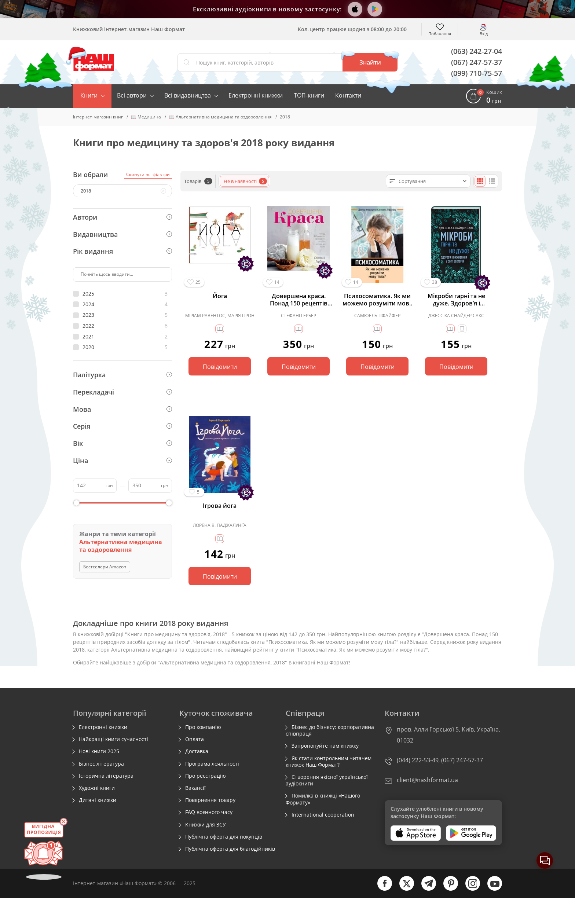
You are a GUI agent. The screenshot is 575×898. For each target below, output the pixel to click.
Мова (122, 409)
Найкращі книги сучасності (113, 739)
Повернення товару (210, 800)
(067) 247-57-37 (476, 62)
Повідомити (220, 367)
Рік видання (122, 251)
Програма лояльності (212, 763)
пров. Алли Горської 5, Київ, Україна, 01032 (448, 734)
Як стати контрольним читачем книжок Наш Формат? (328, 761)
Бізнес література (101, 763)
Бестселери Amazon (104, 567)
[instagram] (469, 889)
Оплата (194, 739)
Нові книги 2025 (99, 751)
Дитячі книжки (97, 800)
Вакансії (195, 788)
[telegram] (425, 889)
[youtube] (491, 889)
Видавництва (122, 234)
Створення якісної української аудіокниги (327, 780)
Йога (220, 296)
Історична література (106, 776)
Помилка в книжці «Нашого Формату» (323, 799)
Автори (122, 217)
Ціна (122, 460)
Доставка (196, 751)
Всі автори (132, 95)
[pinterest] (447, 889)
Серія (122, 426)
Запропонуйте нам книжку (325, 746)
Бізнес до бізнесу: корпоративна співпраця (330, 730)
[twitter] (403, 889)
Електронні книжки (255, 95)
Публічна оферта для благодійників (230, 849)
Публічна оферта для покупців (223, 836)
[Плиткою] (480, 181)
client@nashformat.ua (427, 780)
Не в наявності (245, 181)
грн (109, 485)
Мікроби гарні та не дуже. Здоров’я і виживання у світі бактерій (456, 299)
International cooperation (323, 814)
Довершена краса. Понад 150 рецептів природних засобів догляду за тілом (298, 299)
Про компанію (203, 727)
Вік (122, 443)
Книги (89, 95)
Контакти (348, 95)
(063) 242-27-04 (476, 51)
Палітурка (122, 374)
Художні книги (97, 788)
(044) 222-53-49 (418, 760)
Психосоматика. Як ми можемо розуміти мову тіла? (378, 299)
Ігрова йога (220, 506)
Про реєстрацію (205, 776)
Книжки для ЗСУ (205, 824)
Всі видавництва (187, 95)
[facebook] (381, 889)
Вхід (484, 33)
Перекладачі (122, 392)
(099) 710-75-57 (476, 73)
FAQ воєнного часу (208, 812)
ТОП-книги (309, 95)
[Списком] (491, 181)
